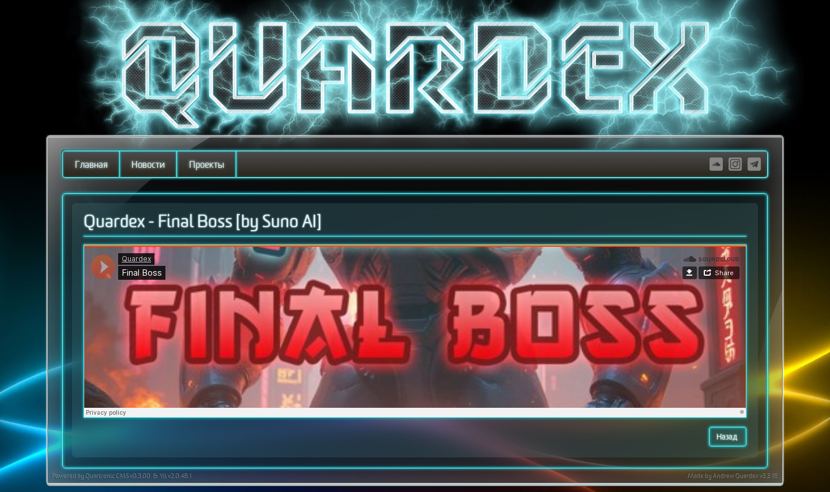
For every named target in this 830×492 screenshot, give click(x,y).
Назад (727, 437)
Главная (91, 165)
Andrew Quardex (736, 477)
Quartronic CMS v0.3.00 (117, 477)
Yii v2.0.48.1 (175, 477)
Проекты (206, 165)
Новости (148, 165)
